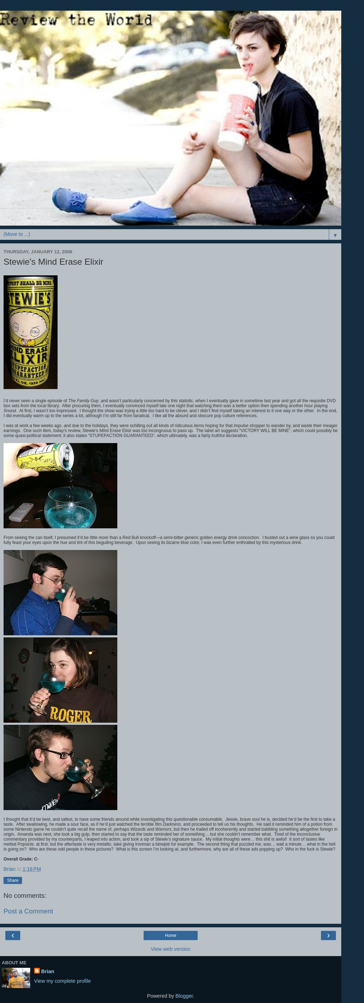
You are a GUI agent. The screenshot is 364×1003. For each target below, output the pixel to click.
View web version (171, 949)
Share (12, 880)
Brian (47, 971)
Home (170, 935)
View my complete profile (62, 981)
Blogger (184, 996)
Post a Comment (28, 911)
